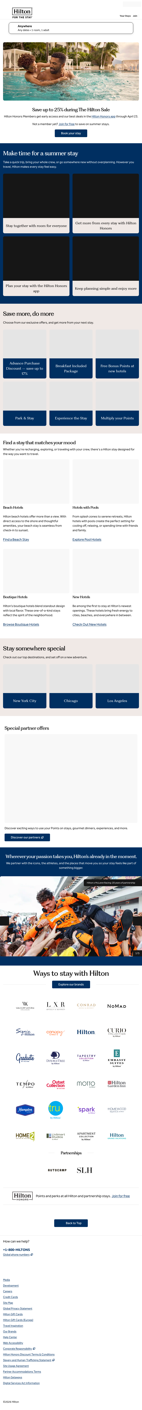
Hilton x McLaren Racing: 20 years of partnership (113, 883)
